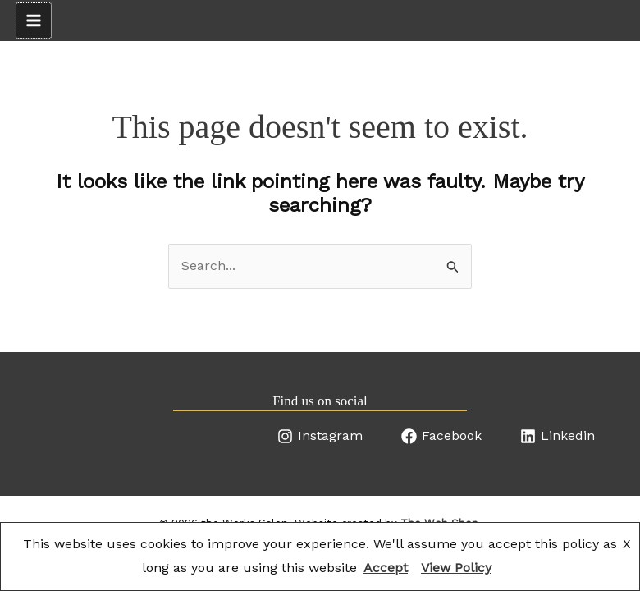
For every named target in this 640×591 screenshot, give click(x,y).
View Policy (456, 567)
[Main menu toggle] (33, 20)
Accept (385, 567)
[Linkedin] (557, 436)
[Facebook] (441, 436)
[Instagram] (320, 436)
